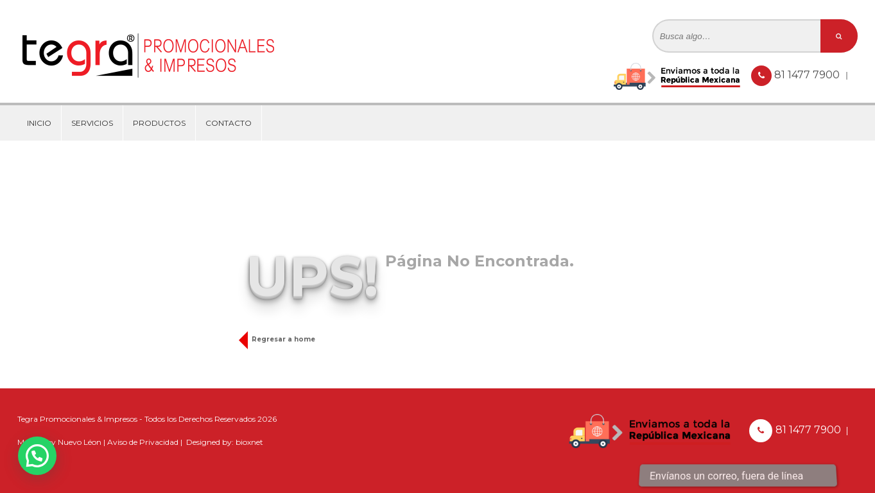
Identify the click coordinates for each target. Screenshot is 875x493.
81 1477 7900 (808, 75)
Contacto (228, 123)
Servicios (92, 123)
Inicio (39, 123)
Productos (159, 123)
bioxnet (249, 442)
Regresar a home (280, 339)
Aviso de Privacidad (142, 442)
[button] (37, 456)
